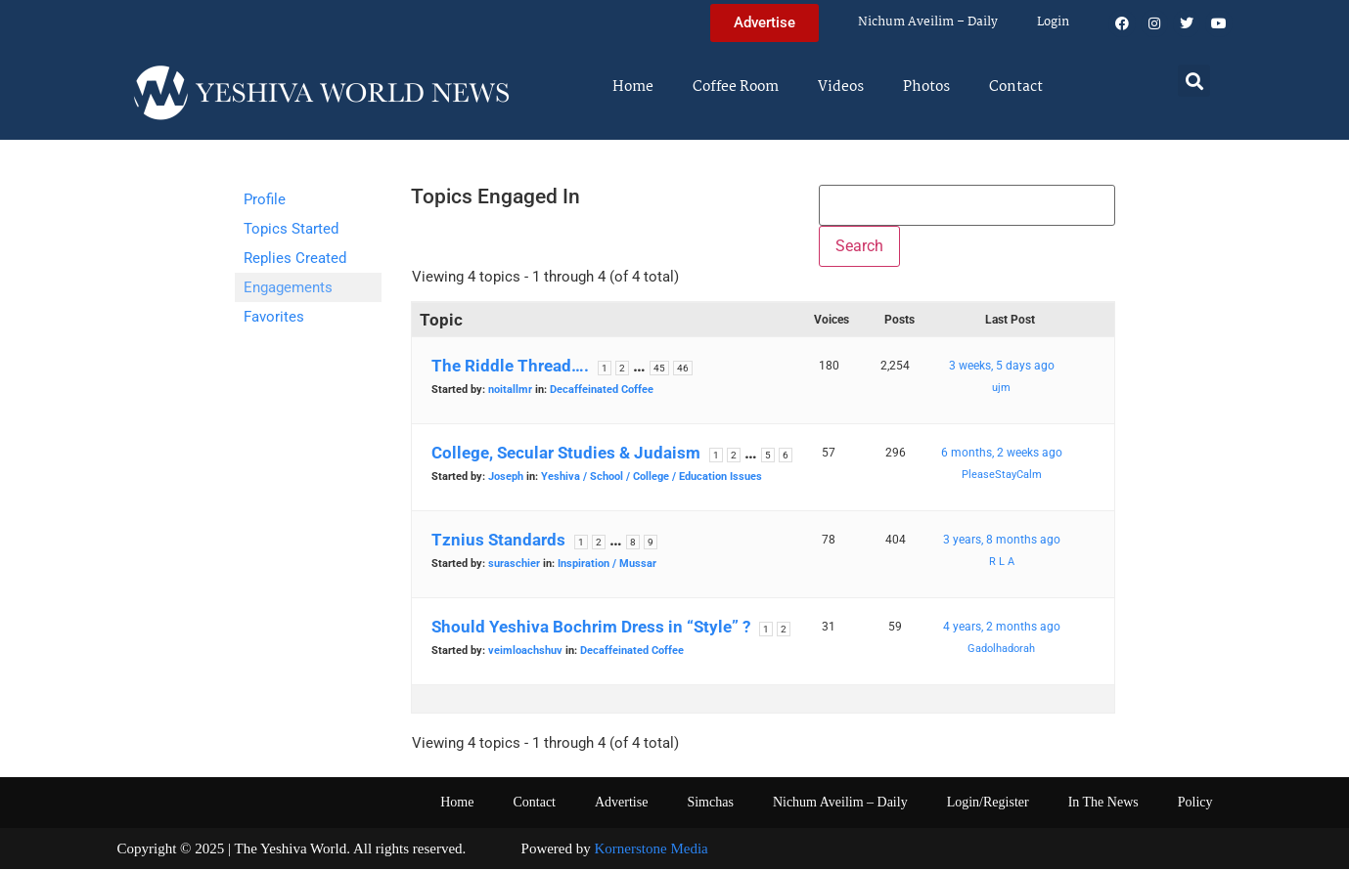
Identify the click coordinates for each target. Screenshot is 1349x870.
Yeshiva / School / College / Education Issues (651, 476)
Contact (1016, 87)
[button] (1194, 81)
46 (683, 368)
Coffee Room (736, 87)
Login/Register (988, 802)
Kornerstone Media (651, 848)
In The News (1103, 802)
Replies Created (295, 258)
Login (1053, 22)
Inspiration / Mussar (607, 563)
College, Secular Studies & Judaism (565, 452)
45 (659, 368)
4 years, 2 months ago (1001, 626)
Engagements (288, 287)
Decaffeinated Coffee (601, 389)
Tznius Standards (498, 539)
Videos (841, 87)
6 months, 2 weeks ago (1001, 452)
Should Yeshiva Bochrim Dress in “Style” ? (590, 626)
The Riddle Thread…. (510, 365)
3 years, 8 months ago (1001, 539)
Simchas (710, 802)
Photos (926, 87)
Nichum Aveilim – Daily (928, 22)
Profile (265, 199)
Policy (1195, 802)
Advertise (621, 802)
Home (632, 87)
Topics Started (291, 229)
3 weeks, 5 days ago (1002, 365)
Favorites (274, 317)
